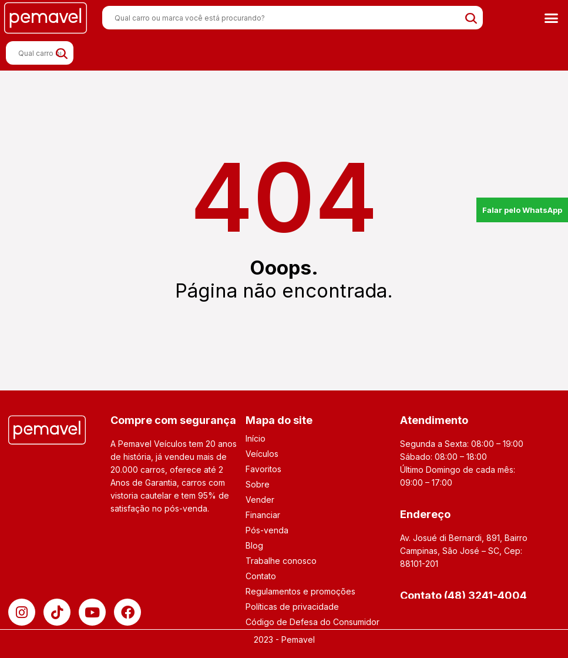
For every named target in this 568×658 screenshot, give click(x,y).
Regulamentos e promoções (300, 591)
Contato (261, 576)
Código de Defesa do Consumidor (312, 622)
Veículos (262, 454)
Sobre (258, 484)
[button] (551, 17)
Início (255, 438)
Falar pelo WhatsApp (522, 210)
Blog (254, 545)
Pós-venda (267, 530)
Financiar (263, 515)
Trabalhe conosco (281, 561)
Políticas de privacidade (292, 607)
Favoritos (263, 469)
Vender (260, 500)
